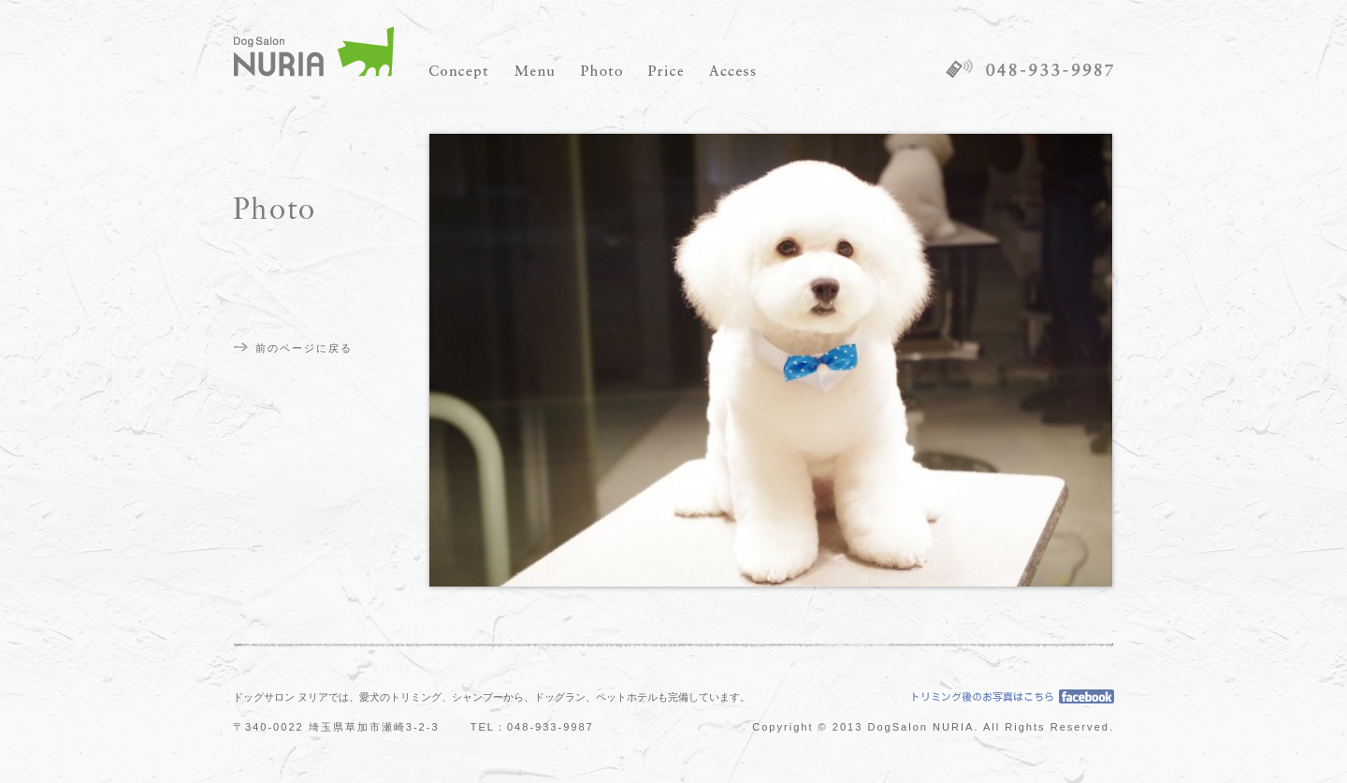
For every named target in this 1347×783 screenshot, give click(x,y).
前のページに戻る (304, 348)
